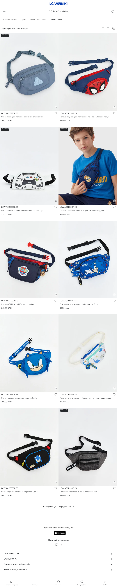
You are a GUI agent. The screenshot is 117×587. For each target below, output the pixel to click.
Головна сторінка (9, 19)
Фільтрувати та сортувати (15, 28)
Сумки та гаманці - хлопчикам (33, 19)
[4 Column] (108, 29)
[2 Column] (103, 29)
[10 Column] (113, 29)
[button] (29, 108)
